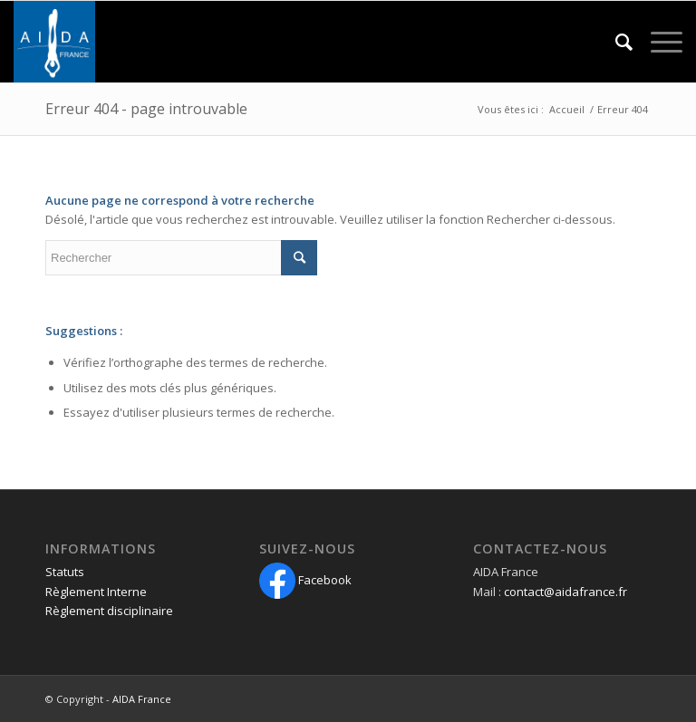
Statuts (64, 571)
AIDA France (141, 699)
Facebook (305, 580)
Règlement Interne (96, 591)
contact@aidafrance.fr (565, 591)
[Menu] (657, 41)
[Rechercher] (615, 41)
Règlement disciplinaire (109, 610)
